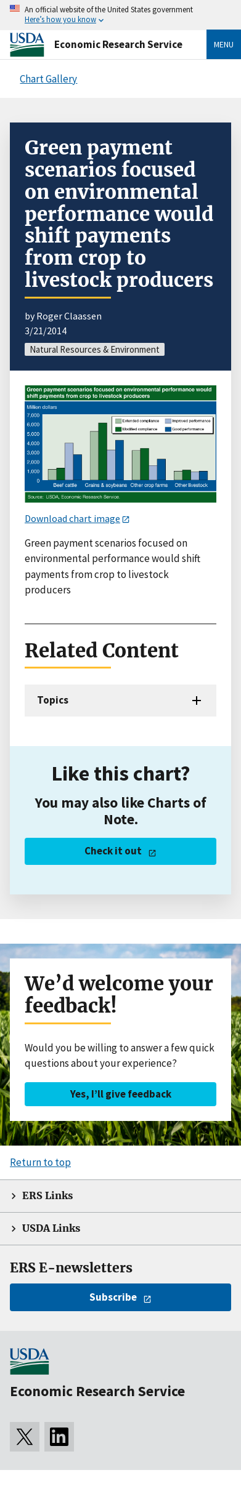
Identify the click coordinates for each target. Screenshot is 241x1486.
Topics (52, 700)
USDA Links (51, 1228)
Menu (224, 44)
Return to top (40, 1162)
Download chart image (72, 518)
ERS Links (47, 1196)
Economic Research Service (118, 44)
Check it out (113, 850)
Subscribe (113, 1297)
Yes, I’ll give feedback (120, 1094)
